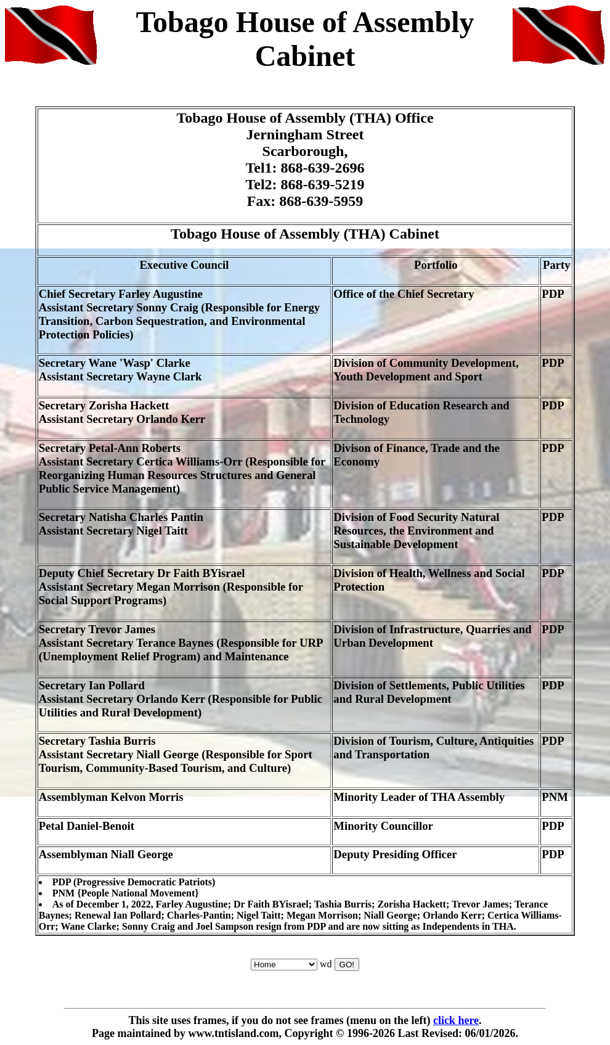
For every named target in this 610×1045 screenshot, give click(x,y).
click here (456, 1020)
